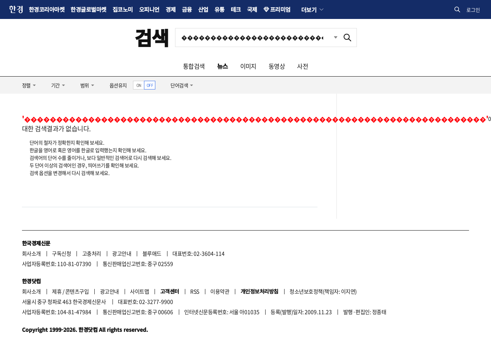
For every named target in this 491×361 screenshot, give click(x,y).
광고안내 (121, 253)
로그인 (473, 9)
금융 (187, 9)
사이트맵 (139, 291)
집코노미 (123, 9)
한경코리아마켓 (46, 9)
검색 (151, 37)
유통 (219, 9)
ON (138, 85)
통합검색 (194, 66)
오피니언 (149, 9)
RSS (194, 291)
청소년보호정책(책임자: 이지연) (323, 291)
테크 (236, 9)
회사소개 (31, 253)
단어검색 (179, 85)
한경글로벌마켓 (88, 9)
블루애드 (151, 253)
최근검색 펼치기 (330, 37)
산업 (203, 9)
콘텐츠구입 (77, 291)
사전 (302, 66)
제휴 (56, 291)
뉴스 (222, 66)
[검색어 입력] (256, 37)
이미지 (248, 66)
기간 (55, 85)
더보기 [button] (308, 9)
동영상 (277, 66)
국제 (252, 9)
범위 (84, 85)
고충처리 (91, 253)
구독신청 (61, 253)
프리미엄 (280, 9)
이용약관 (219, 291)
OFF (150, 85)
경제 (171, 9)
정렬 (26, 85)
